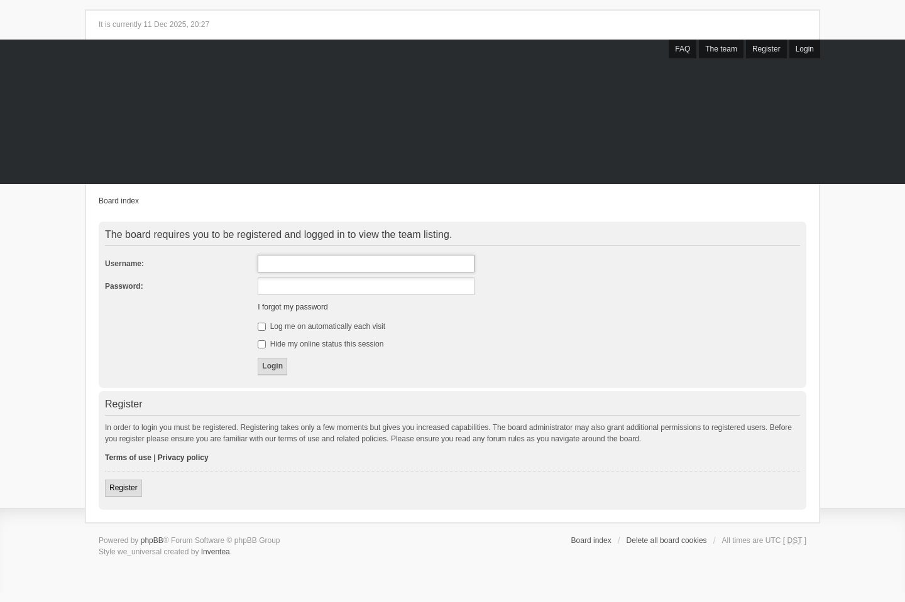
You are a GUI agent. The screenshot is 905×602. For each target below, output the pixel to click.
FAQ (682, 49)
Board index (119, 200)
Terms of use (128, 457)
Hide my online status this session (320, 344)
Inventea (215, 551)
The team (721, 49)
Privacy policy (183, 457)
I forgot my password (292, 307)
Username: (124, 263)
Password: (124, 286)
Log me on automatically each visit (321, 326)
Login (805, 49)
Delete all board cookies (667, 540)
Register (766, 49)
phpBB (152, 540)
